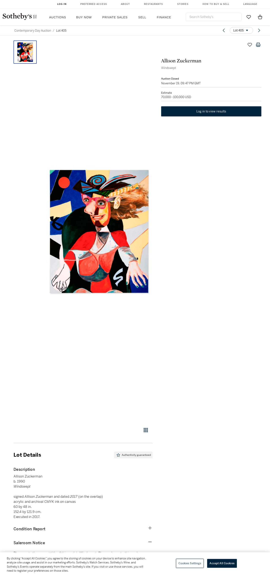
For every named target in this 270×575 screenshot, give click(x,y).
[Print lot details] (258, 44)
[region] (135, 563)
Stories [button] (182, 4)
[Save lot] (249, 44)
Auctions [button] (57, 17)
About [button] (125, 4)
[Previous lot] (224, 30)
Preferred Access (93, 4)
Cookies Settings (189, 563)
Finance (164, 17)
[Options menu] (241, 30)
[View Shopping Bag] (260, 17)
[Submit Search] (236, 17)
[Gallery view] (145, 430)
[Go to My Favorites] (249, 17)
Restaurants (153, 4)
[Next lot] (259, 30)
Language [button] (250, 4)
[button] (99, 231)
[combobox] (214, 17)
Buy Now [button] (84, 17)
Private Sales (115, 17)
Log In (62, 4)
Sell (142, 17)
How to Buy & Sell (215, 4)
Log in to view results (211, 112)
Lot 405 (61, 30)
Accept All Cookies (221, 563)
